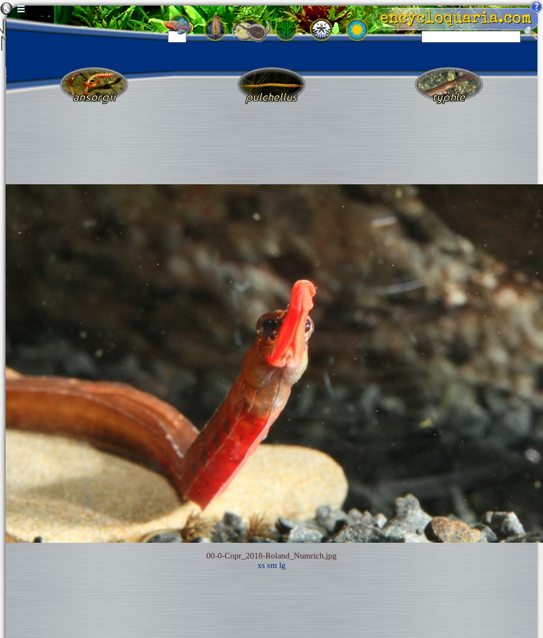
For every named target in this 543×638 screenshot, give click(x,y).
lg (282, 565)
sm (272, 565)
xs (261, 565)
